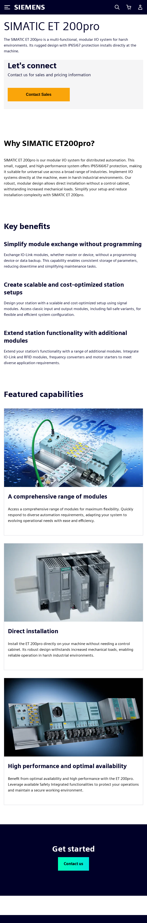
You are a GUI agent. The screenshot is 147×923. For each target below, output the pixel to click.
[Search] (117, 7)
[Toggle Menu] (7, 7)
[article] (73, 471)
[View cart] (129, 7)
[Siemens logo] (29, 7)
